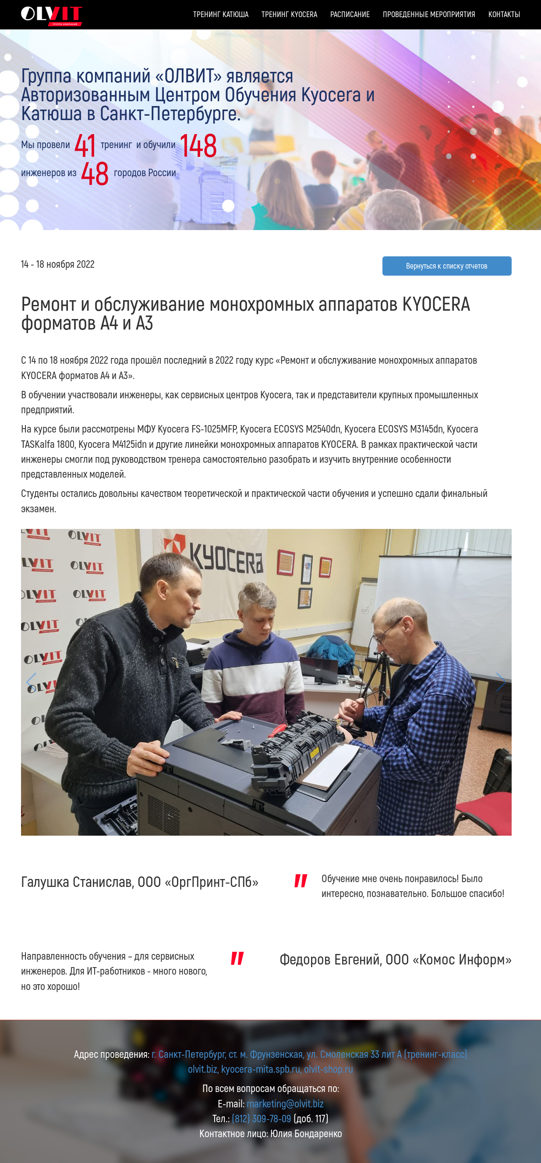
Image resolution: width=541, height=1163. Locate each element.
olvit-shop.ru (328, 1068)
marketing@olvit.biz (285, 1103)
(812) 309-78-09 (261, 1118)
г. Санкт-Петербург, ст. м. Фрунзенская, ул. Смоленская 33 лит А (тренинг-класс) (309, 1053)
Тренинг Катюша (220, 14)
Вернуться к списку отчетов (447, 265)
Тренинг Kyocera (289, 14)
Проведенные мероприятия (429, 14)
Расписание (350, 14)
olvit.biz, (203, 1068)
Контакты (504, 14)
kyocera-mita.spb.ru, (261, 1068)
